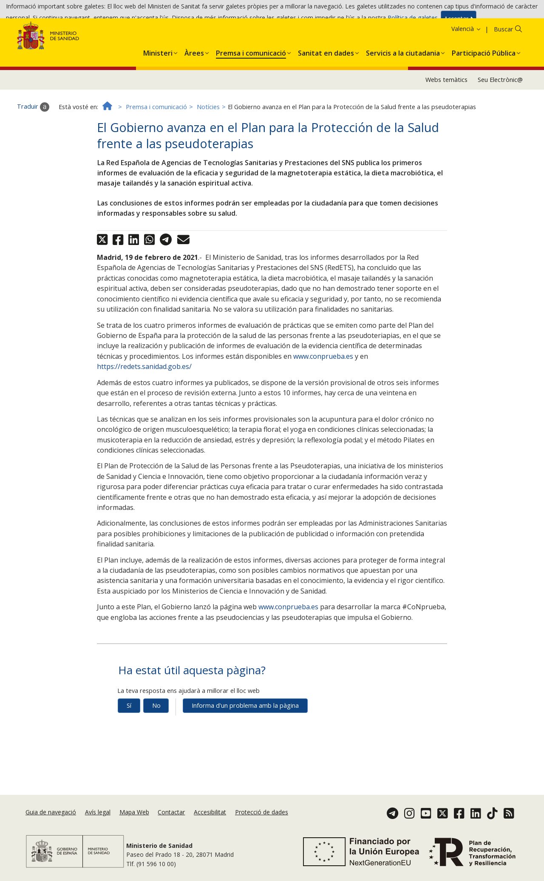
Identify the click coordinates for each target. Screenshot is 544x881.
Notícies (208, 147)
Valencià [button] (466, 69)
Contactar (171, 829)
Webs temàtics (446, 119)
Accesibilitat (210, 829)
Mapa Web (134, 829)
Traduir (33, 147)
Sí (129, 745)
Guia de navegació (51, 829)
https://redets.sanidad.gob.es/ (144, 406)
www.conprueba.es (323, 396)
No (156, 745)
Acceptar (458, 22)
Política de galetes (413, 21)
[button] (157, 91)
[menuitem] (157, 91)
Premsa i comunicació (156, 147)
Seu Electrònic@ (500, 119)
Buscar (503, 69)
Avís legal (97, 829)
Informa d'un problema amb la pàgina (245, 745)
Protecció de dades (261, 829)
